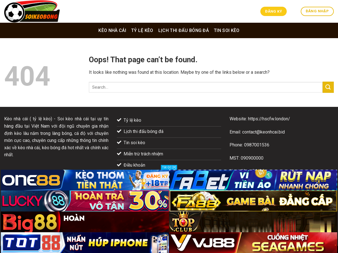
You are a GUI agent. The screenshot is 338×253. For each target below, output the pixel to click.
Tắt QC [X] (169, 167)
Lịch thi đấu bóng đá (183, 30)
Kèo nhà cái (112, 30)
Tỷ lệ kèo (142, 30)
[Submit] (328, 87)
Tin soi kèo (227, 30)
